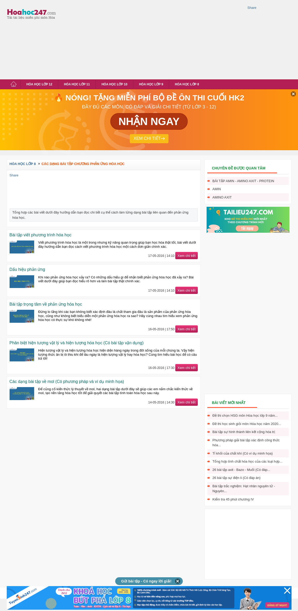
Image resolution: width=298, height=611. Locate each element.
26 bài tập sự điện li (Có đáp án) (237, 478)
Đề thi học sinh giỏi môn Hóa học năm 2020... (247, 424)
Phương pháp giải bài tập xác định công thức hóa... (246, 442)
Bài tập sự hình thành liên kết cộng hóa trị (244, 432)
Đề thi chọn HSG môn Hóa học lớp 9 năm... (245, 415)
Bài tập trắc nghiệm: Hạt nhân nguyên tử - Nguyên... (244, 488)
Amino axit (222, 197)
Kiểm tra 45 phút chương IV (233, 499)
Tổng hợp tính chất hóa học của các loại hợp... (247, 461)
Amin (217, 189)
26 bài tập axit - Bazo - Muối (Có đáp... (241, 470)
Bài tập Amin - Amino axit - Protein (243, 181)
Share (252, 8)
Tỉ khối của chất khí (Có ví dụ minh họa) (243, 453)
